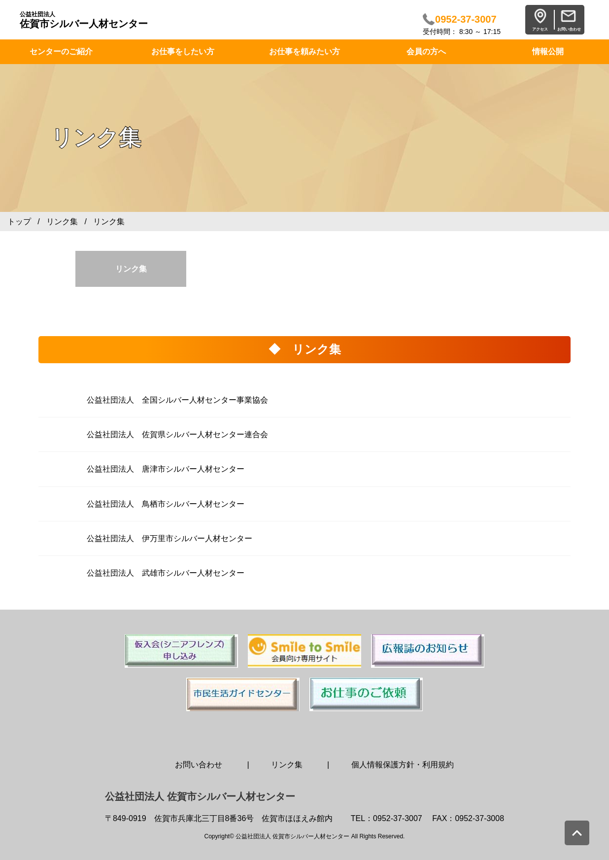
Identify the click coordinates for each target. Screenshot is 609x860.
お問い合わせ (198, 764)
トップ (19, 221)
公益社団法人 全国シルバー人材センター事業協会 (177, 400)
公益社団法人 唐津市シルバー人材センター (165, 469)
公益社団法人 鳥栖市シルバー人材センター (165, 504)
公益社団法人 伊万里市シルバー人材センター (169, 538)
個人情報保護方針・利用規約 (402, 764)
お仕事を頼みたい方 (304, 51)
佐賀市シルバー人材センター (84, 20)
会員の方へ (426, 51)
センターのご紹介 (61, 51)
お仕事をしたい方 (182, 51)
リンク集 (62, 221)
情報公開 (548, 51)
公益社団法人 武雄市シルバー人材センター (165, 573)
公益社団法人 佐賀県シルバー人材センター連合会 (177, 434)
